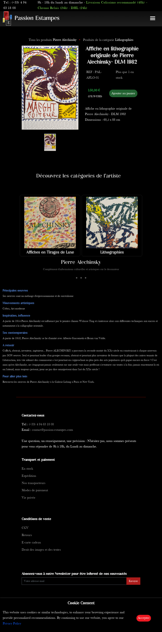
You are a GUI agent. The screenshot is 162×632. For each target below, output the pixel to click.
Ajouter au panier (123, 93)
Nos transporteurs (33, 483)
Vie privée (28, 497)
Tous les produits (53, 40)
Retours (27, 535)
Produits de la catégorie (108, 40)
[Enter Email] (74, 581)
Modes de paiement (35, 490)
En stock (27, 468)
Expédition (29, 476)
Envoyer (133, 581)
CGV (25, 528)
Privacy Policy (12, 623)
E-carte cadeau (31, 542)
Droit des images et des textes (41, 549)
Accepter (144, 618)
